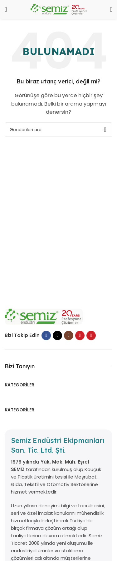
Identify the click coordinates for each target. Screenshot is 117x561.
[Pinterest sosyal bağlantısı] (91, 335)
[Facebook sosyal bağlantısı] (46, 335)
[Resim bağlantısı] (44, 316)
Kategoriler (19, 385)
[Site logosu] (59, 9)
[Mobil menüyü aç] (6, 9)
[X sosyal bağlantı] (57, 335)
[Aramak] (111, 9)
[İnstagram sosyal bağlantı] (68, 335)
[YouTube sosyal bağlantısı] (80, 335)
